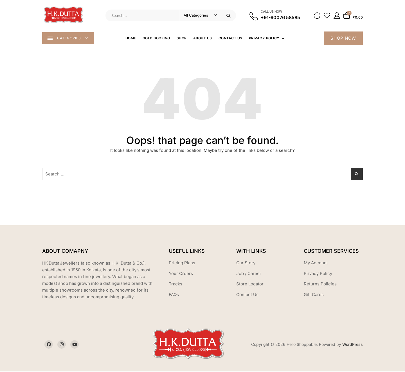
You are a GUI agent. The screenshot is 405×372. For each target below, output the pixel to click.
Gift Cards (314, 295)
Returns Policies (320, 284)
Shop (182, 38)
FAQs (174, 295)
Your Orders (181, 274)
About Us (203, 38)
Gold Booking (156, 38)
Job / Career (248, 274)
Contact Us (231, 38)
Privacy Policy (264, 38)
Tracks (175, 284)
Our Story (245, 263)
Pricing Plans (182, 263)
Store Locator (250, 284)
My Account (316, 263)
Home (131, 38)
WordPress (352, 344)
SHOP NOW (343, 38)
